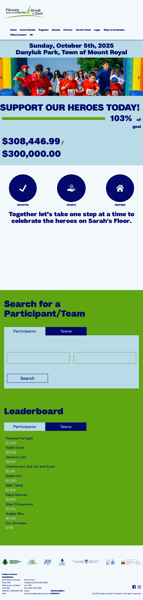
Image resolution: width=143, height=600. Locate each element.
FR (31, 34)
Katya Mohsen (16, 495)
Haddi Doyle (15, 447)
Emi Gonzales (16, 523)
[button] (139, 77)
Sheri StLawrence (19, 504)
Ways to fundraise (114, 29)
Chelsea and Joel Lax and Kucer (30, 466)
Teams (66, 331)
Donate (56, 29)
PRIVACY (55, 593)
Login (97, 29)
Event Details (27, 29)
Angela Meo (15, 513)
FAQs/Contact (18, 34)
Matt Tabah (14, 485)
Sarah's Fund (83, 29)
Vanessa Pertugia (19, 438)
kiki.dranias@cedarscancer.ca (37, 593)
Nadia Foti (13, 476)
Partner (68, 29)
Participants (24, 331)
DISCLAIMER (57, 591)
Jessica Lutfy (16, 457)
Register (44, 29)
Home (13, 29)
